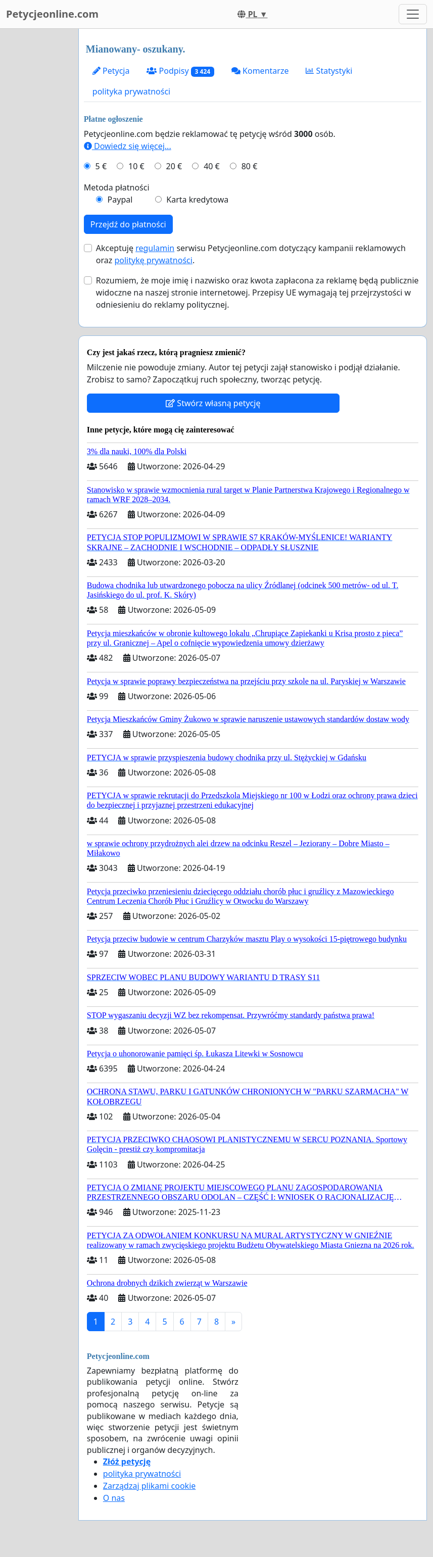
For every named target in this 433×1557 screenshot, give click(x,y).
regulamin (154, 248)
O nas (114, 1497)
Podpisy (180, 71)
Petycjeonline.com (52, 14)
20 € (174, 166)
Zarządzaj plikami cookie (149, 1485)
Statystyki (329, 70)
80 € (250, 166)
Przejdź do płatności (128, 224)
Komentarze (260, 70)
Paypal (120, 199)
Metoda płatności (117, 187)
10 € (136, 166)
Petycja (111, 70)
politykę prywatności (153, 260)
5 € (101, 166)
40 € (212, 166)
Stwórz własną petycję (213, 403)
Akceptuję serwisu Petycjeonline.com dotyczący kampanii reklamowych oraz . (251, 254)
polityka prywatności (131, 91)
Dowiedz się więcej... (127, 146)
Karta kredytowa (197, 199)
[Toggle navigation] (413, 14)
